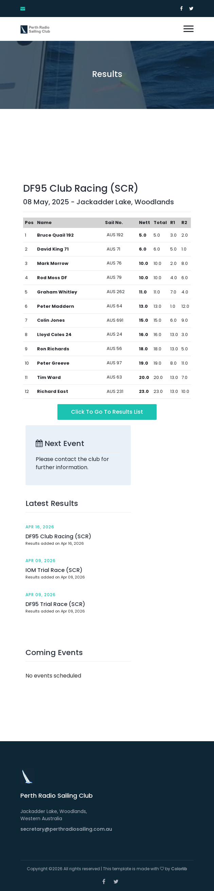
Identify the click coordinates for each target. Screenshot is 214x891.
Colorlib (179, 869)
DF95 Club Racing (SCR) (58, 536)
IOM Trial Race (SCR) (54, 570)
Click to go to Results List (107, 412)
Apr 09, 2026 (40, 560)
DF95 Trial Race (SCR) (55, 604)
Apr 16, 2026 (39, 527)
